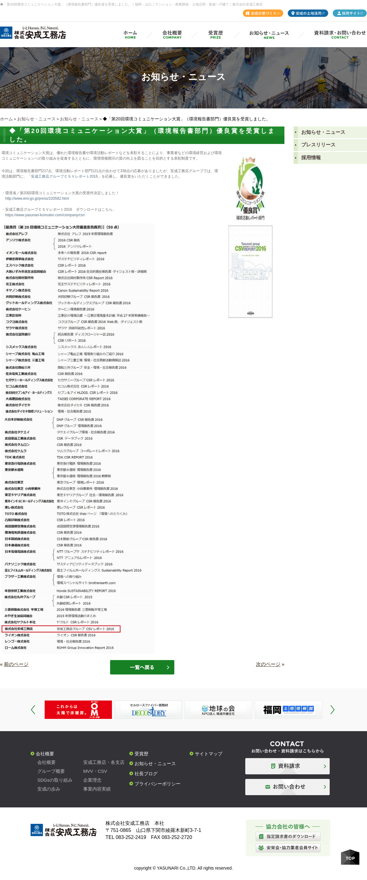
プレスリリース (318, 144)
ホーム (6, 118)
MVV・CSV (95, 771)
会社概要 (45, 753)
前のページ (16, 664)
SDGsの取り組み (54, 780)
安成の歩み (48, 788)
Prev (33, 710)
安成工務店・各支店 (103, 762)
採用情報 (311, 157)
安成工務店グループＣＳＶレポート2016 (64, 176)
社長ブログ (146, 773)
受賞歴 (141, 753)
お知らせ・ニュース (36, 118)
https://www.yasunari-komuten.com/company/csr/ (45, 215)
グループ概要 (51, 771)
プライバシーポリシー (157, 783)
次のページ (268, 664)
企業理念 (92, 780)
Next (332, 710)
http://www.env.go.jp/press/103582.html (37, 198)
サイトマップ (208, 753)
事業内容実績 (97, 788)
